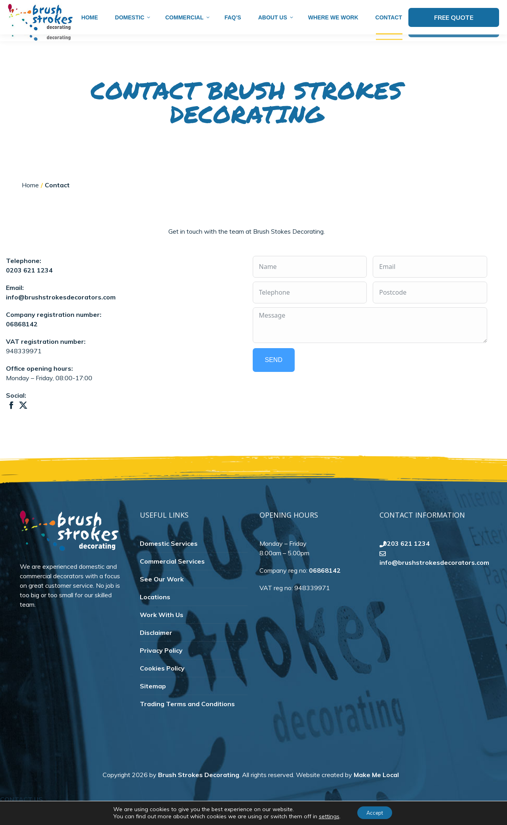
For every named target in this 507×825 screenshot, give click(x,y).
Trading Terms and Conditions (187, 718)
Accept (375, 812)
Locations (155, 611)
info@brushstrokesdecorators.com (435, 7)
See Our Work (162, 593)
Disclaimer (156, 646)
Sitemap (153, 700)
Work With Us (161, 629)
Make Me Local (376, 789)
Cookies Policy (162, 682)
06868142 (22, 338)
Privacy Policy (161, 664)
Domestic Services (169, 557)
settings (325, 816)
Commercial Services (172, 575)
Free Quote (453, 31)
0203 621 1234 (29, 284)
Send (273, 372)
